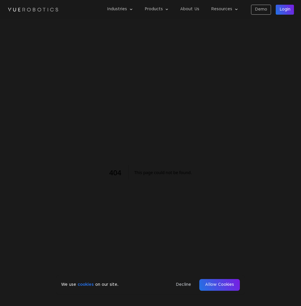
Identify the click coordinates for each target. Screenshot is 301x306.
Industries (120, 9)
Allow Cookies (219, 285)
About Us (189, 9)
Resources (224, 9)
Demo (261, 9)
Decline (183, 285)
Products (157, 9)
